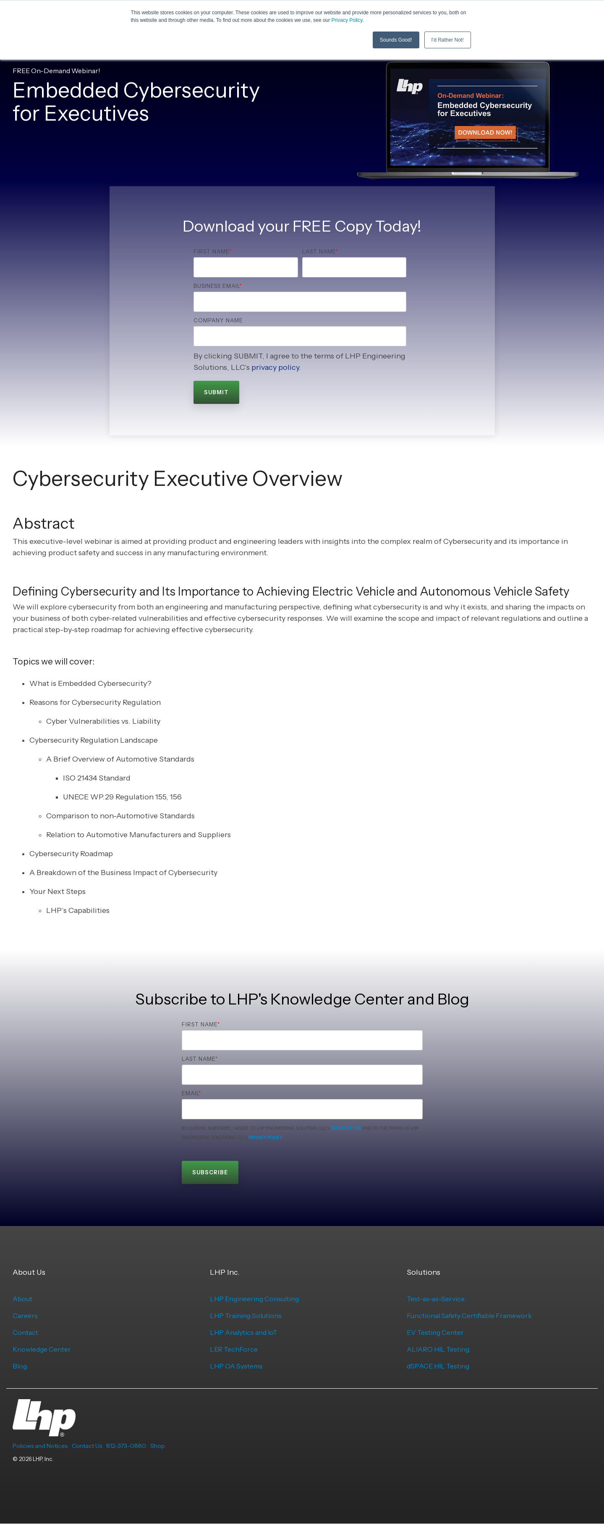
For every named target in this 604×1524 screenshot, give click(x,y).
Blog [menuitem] (20, 1366)
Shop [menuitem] (157, 1446)
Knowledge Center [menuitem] (42, 1349)
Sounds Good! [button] (396, 40)
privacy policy (275, 367)
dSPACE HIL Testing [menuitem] (438, 1366)
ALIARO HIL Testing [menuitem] (438, 1349)
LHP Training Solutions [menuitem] (246, 1315)
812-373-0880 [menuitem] (126, 1446)
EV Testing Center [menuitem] (435, 1332)
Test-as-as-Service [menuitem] (436, 1299)
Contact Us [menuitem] (87, 1446)
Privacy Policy (347, 20)
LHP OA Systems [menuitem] (236, 1366)
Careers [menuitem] (25, 1315)
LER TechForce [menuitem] (234, 1349)
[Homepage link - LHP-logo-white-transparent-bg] (44, 1432)
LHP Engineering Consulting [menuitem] (254, 1299)
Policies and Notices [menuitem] (40, 1446)
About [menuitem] (22, 1299)
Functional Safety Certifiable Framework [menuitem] (469, 1315)
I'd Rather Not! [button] (447, 40)
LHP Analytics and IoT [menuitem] (243, 1332)
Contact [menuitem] (25, 1332)
